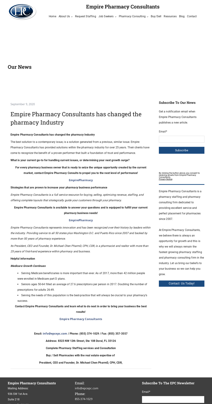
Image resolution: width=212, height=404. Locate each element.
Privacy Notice (165, 179)
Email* (163, 131)
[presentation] (185, 162)
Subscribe (181, 150)
